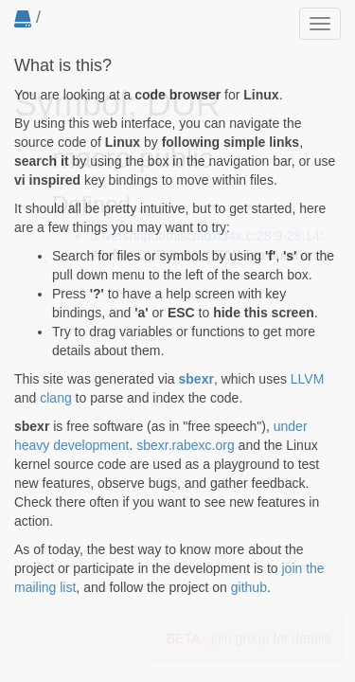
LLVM (308, 378)
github (249, 587)
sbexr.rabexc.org (185, 445)
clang (55, 397)
